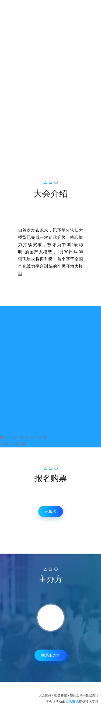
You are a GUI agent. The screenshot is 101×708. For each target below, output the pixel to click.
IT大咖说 (72, 701)
